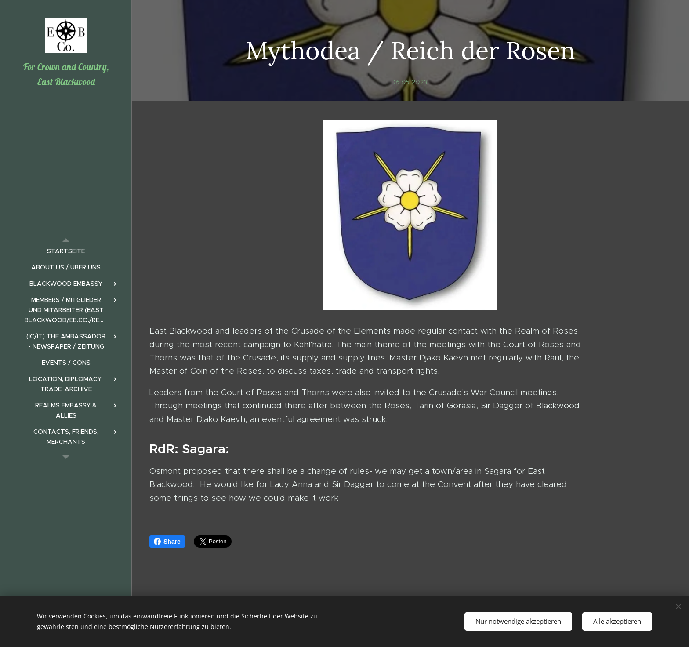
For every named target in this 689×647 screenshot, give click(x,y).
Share (167, 541)
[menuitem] (66, 251)
